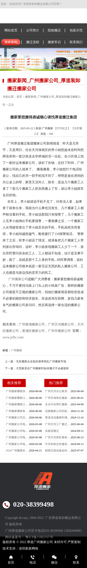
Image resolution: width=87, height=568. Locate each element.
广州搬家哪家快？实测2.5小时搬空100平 (17, 391)
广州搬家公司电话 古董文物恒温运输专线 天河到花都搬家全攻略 (17, 424)
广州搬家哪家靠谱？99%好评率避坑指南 (17, 411)
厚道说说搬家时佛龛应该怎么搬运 (58, 417)
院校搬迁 (54, 30)
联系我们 (76, 42)
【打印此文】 (62, 128)
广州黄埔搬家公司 (32, 324)
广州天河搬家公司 (61, 324)
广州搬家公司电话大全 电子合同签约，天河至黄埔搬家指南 (17, 444)
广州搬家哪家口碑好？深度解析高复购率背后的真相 (17, 398)
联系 (76, 562)
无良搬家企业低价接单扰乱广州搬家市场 (41, 361)
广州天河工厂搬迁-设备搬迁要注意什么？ (58, 424)
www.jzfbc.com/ (13, 337)
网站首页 (10, 30)
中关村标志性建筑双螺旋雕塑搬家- (58, 444)
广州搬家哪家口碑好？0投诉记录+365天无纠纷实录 (17, 404)
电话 (32, 562)
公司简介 (32, 30)
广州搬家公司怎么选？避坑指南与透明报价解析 (17, 417)
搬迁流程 (32, 42)
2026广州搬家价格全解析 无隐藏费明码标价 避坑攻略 (17, 450)
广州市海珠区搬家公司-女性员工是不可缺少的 (58, 398)
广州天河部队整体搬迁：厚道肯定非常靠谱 (58, 437)
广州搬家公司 (18, 279)
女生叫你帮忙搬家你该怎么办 (58, 404)
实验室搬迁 (52, 431)
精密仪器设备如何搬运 (58, 450)
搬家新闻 (10, 42)
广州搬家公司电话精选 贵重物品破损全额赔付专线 (17, 437)
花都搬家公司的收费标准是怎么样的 (58, 411)
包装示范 (76, 30)
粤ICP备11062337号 (39, 537)
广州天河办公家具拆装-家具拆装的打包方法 (58, 391)
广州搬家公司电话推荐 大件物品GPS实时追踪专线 (17, 431)
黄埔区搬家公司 (33, 331)
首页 (19, 96)
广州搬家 (16, 350)
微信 (54, 562)
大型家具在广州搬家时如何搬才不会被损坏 (42, 368)
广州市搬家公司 (59, 331)
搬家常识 (54, 42)
